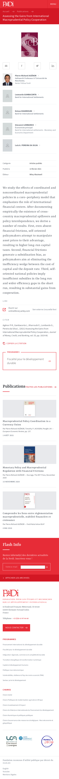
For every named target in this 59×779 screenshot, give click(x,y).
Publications (22, 11)
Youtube (6, 771)
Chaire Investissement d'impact (14, 705)
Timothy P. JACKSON (33, 428)
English (6, 768)
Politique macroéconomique (13, 670)
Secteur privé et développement (14, 680)
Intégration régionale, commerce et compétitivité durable (24, 655)
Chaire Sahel (7, 695)
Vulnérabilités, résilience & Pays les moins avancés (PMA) (23, 675)
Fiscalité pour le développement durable (29, 361)
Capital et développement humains (15, 665)
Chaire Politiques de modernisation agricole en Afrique (23, 700)
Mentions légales (9, 774)
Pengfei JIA (47, 428)
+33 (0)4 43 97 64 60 (21, 618)
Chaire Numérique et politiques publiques (18, 715)
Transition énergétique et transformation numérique (22, 660)
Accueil (6, 11)
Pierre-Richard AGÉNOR (15, 428)
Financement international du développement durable (22, 644)
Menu (53, 4)
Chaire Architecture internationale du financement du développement (28, 710)
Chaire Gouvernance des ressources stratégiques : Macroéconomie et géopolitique (28, 721)
